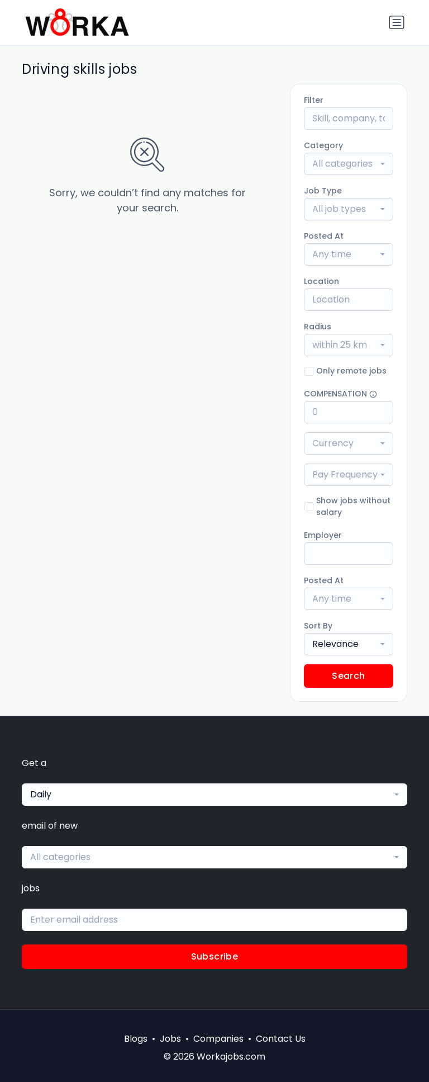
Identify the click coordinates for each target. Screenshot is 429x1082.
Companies (218, 1038)
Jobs (170, 1038)
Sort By (318, 625)
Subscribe (215, 956)
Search (348, 675)
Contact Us (281, 1038)
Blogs (135, 1038)
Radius (317, 326)
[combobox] (348, 164)
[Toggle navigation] (396, 22)
